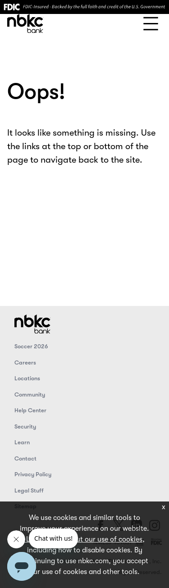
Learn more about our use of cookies (83, 539)
